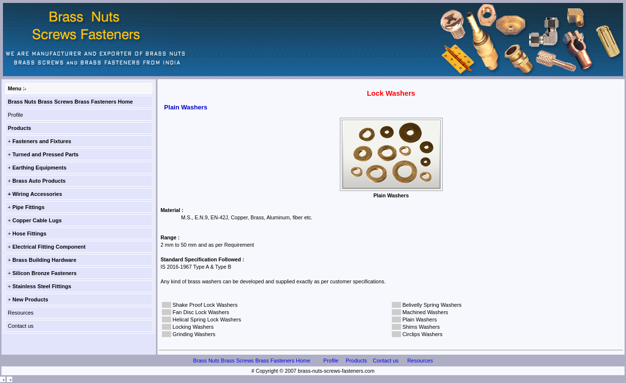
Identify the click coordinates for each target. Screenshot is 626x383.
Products (19, 128)
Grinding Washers (194, 334)
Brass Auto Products (39, 181)
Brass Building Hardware (44, 260)
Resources (21, 313)
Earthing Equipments (39, 167)
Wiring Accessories (37, 194)
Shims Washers (421, 327)
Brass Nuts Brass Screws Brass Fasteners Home (70, 102)
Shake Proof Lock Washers (205, 305)
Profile (15, 115)
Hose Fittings (29, 233)
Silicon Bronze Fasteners (44, 273)
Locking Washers (193, 327)
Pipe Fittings (28, 207)
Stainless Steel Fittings (41, 286)
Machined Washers (425, 312)
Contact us (21, 326)
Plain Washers (419, 319)
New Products (30, 299)
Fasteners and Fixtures (41, 141)
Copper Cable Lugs (37, 220)
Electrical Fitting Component (49, 247)
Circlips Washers (422, 334)
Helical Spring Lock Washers (207, 319)
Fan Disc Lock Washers (201, 312)
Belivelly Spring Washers (432, 305)
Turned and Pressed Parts (45, 154)
